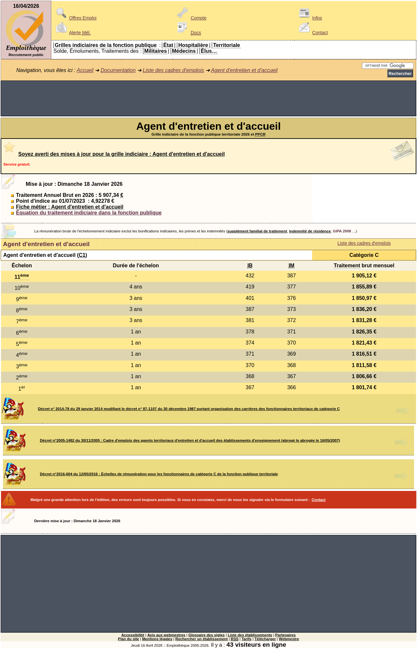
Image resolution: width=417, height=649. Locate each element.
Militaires (155, 51)
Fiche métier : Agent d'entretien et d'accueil (69, 207)
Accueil (85, 70)
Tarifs (246, 639)
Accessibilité (132, 635)
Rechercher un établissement (201, 639)
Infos (309, 18)
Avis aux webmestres (166, 635)
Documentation (118, 70)
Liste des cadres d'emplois (173, 70)
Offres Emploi (74, 18)
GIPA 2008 (342, 231)
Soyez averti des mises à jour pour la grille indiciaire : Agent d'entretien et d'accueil (121, 154)
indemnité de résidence (310, 231)
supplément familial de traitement (257, 231)
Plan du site (128, 639)
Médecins (184, 51)
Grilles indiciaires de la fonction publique (106, 45)
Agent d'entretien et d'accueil (244, 70)
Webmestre (289, 639)
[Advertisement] (208, 98)
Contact (312, 32)
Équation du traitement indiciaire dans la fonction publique (89, 212)
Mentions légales (157, 639)
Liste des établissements (250, 635)
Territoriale (226, 45)
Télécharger (265, 639)
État (168, 45)
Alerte (72, 32)
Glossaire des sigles (206, 635)
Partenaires (285, 635)
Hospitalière (193, 45)
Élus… (209, 51)
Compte (191, 18)
